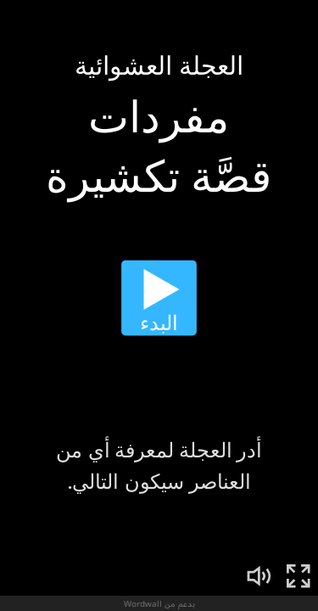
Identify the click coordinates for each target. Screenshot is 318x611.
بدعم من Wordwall (159, 603)
